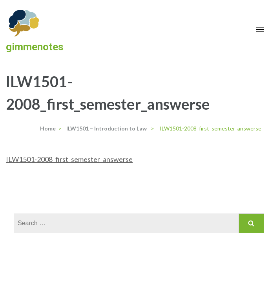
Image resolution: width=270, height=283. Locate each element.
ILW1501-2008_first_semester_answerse (69, 159)
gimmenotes (35, 47)
